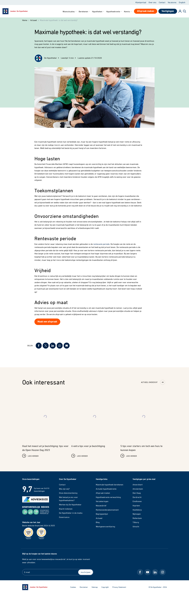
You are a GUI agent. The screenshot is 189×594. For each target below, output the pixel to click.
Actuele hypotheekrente (106, 489)
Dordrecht (137, 497)
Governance (64, 517)
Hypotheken (98, 11)
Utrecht (136, 526)
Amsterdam (138, 489)
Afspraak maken (103, 493)
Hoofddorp (137, 510)
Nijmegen (137, 514)
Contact (162, 2)
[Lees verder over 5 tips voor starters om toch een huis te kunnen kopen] (144, 425)
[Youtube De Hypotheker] (147, 572)
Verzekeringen (102, 501)
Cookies (73, 587)
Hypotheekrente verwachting (108, 497)
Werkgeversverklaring (105, 526)
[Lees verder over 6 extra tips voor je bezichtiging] (94, 425)
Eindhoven (137, 501)
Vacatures (172, 2)
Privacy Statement (119, 587)
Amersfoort (138, 484)
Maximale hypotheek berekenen (109, 484)
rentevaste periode (101, 244)
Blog (98, 522)
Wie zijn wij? (64, 489)
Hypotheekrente (114, 11)
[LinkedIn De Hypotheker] (155, 572)
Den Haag (137, 493)
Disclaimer (84, 587)
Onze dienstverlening (68, 493)
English (182, 2)
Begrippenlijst (102, 514)
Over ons (152, 2)
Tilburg (136, 522)
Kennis (128, 11)
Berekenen (84, 11)
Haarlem (136, 505)
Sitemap (95, 587)
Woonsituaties (70, 11)
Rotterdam (137, 518)
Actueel (99, 518)
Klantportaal (140, 2)
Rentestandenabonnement (107, 510)
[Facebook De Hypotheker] (140, 572)
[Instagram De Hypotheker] (162, 572)
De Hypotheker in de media (70, 513)
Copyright (105, 587)
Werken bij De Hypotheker (70, 504)
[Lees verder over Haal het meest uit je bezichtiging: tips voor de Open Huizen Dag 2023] (45, 425)
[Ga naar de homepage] (35, 587)
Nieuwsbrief (101, 505)
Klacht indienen (65, 509)
